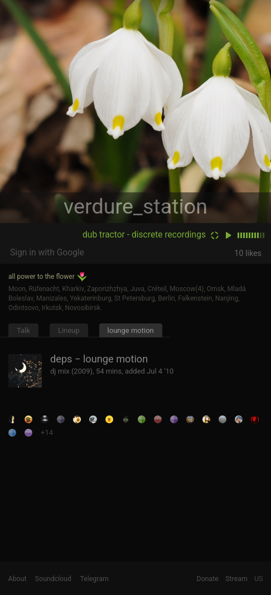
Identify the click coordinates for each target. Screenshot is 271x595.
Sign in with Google (47, 253)
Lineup (69, 330)
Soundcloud (53, 579)
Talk (23, 330)
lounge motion (131, 330)
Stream (236, 579)
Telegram (94, 579)
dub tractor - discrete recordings (144, 235)
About (17, 579)
